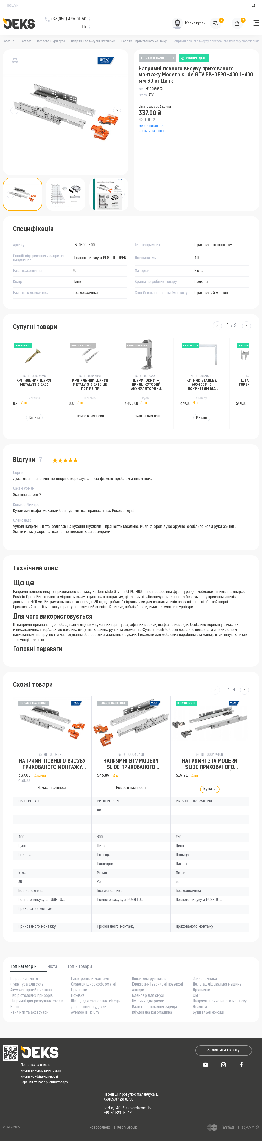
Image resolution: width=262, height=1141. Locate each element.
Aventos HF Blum (85, 1013)
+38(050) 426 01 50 (118, 1100)
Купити (34, 417)
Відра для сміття (24, 979)
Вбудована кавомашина (152, 1013)
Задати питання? (151, 126)
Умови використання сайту (41, 1070)
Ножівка (77, 996)
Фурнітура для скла (27, 985)
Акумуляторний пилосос (31, 990)
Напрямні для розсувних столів (36, 1001)
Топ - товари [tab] (80, 967)
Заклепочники (205, 979)
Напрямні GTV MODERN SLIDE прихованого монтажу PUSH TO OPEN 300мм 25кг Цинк (131, 765)
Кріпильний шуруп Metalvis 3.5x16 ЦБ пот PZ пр (90, 385)
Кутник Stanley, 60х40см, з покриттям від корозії (202, 385)
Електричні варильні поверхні (157, 985)
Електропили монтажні (90, 979)
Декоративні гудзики (88, 1007)
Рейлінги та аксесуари (29, 1013)
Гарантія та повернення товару (44, 1082)
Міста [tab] (52, 967)
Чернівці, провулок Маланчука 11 (131, 1095)
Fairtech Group (124, 1128)
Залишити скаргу (223, 1050)
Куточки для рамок (148, 1001)
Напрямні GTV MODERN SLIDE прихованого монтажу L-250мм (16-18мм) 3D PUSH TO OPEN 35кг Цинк (210, 765)
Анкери (138, 990)
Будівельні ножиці (208, 1013)
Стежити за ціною (151, 131)
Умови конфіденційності (39, 1076)
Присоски (79, 990)
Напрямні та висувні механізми (93, 41)
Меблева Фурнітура (51, 41)
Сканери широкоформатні (93, 985)
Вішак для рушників (149, 979)
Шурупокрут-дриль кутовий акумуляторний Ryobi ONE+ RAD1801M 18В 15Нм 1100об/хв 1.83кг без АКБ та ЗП (146, 385)
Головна (8, 41)
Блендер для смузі (148, 996)
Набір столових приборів (31, 996)
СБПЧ (197, 996)
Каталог (25, 41)
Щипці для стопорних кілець (95, 1001)
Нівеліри (200, 1007)
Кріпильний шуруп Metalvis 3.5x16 (34, 383)
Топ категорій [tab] (24, 967)
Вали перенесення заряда (154, 1007)
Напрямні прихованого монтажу (144, 41)
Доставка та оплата (36, 1065)
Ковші (15, 1007)
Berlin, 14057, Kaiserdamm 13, (128, 1108)
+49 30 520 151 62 (118, 1113)
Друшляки (201, 990)
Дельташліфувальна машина (217, 985)
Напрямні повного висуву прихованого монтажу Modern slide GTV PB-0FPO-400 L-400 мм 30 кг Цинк (52, 765)
